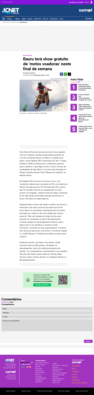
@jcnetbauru (25, 362)
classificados (53, 19)
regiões (17, 19)
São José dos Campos (79, 383)
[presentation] (79, 335)
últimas (9, 19)
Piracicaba (75, 380)
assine (61, 19)
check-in (45, 19)
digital (24, 19)
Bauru (74, 369)
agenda (30, 19)
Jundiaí (74, 377)
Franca (74, 374)
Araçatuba (75, 366)
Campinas (75, 371)
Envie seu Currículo (82, 391)
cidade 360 (37, 19)
